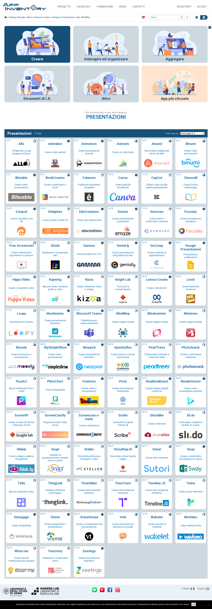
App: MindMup (83, 17)
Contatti (138, 6)
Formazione (105, 6)
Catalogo (83, 6)
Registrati (184, 6)
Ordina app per (172, 133)
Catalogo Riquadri (17, 17)
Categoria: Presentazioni (63, 17)
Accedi (201, 6)
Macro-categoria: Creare (38, 17)
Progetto (64, 6)
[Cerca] (164, 17)
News (122, 6)
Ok (193, 604)
